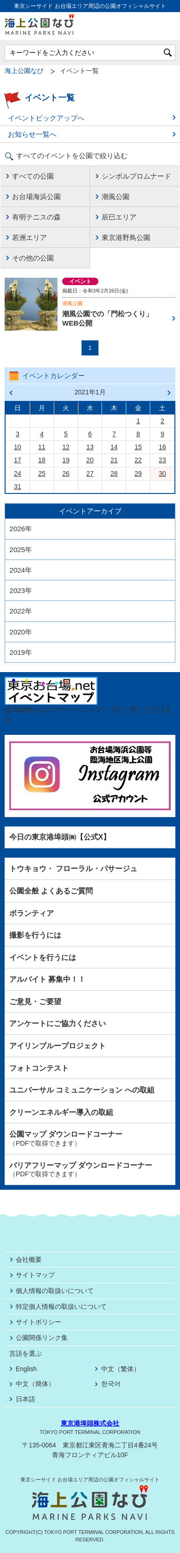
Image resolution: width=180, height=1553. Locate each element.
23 (162, 460)
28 (114, 473)
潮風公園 (115, 196)
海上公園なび (24, 70)
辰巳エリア (119, 217)
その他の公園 (33, 258)
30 (162, 473)
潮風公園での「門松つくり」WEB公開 (107, 318)
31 (17, 486)
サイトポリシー (38, 1322)
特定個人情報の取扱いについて (61, 1306)
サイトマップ (35, 1275)
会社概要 (29, 1259)
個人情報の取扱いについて (55, 1290)
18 (41, 460)
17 (17, 460)
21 (114, 460)
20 (90, 460)
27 (90, 473)
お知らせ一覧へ (32, 134)
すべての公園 (33, 176)
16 (162, 447)
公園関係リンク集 (42, 1337)
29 (138, 473)
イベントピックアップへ (46, 118)
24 (17, 473)
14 (114, 447)
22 (138, 460)
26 (66, 473)
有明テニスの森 (36, 217)
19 (66, 460)
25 (41, 473)
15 (138, 447)
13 (90, 447)
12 (66, 447)
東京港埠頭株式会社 (90, 1423)
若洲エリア (29, 237)
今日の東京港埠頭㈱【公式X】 (60, 837)
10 (17, 447)
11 (41, 447)
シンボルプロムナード (136, 176)
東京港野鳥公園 (126, 237)
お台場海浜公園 (36, 196)
